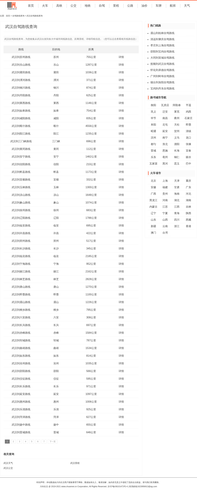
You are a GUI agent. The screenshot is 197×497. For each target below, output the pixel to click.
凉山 (56, 194)
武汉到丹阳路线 (21, 95)
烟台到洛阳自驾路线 (162, 82)
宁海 (56, 263)
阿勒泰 (177, 105)
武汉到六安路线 (21, 317)
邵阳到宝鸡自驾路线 (162, 51)
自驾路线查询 (18, 16)
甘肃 (176, 187)
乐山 (56, 64)
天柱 (176, 124)
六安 (56, 317)
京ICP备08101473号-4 (118, 486)
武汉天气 (8, 463)
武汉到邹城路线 (21, 340)
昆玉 (176, 163)
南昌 (165, 118)
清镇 (188, 131)
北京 (153, 180)
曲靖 (56, 348)
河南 (165, 200)
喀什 (56, 126)
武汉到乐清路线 (21, 409)
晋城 (56, 432)
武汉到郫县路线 (21, 171)
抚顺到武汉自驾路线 (162, 63)
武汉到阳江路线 (21, 133)
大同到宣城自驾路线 (162, 57)
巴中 (188, 163)
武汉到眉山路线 (21, 302)
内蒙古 (153, 206)
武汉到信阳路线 (21, 164)
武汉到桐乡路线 (21, 309)
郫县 (56, 171)
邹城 (56, 340)
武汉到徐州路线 (21, 210)
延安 (56, 394)
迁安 (165, 111)
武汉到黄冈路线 (21, 149)
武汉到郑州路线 (21, 240)
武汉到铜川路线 (21, 87)
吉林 (188, 206)
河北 (188, 193)
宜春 (188, 150)
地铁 (88, 5)
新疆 (153, 226)
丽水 (188, 157)
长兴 (56, 325)
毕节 (153, 118)
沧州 (56, 363)
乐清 (56, 409)
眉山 (56, 302)
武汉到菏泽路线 (21, 417)
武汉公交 (8, 468)
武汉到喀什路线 (21, 126)
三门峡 (56, 141)
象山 (56, 202)
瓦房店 (165, 105)
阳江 (56, 133)
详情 (121, 57)
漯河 (56, 80)
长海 (176, 150)
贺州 (176, 131)
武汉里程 (75, 463)
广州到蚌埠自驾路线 (162, 76)
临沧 (56, 256)
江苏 (165, 206)
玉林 (56, 187)
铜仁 (176, 157)
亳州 (165, 157)
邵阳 (56, 371)
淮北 (165, 144)
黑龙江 (153, 200)
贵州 (165, 193)
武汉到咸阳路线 (21, 118)
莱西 (56, 103)
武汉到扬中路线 (21, 424)
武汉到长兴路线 (21, 325)
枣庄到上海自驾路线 (162, 45)
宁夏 (165, 213)
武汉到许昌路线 (21, 233)
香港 (188, 226)
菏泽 (56, 417)
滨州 (153, 137)
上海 (165, 180)
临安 (56, 225)
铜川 (56, 87)
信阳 (56, 164)
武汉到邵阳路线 (21, 371)
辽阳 (56, 217)
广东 (188, 187)
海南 (176, 193)
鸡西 (188, 111)
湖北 (176, 200)
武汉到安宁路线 (21, 156)
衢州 (176, 118)
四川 (176, 219)
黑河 (165, 163)
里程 (116, 5)
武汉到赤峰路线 (21, 332)
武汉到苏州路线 (21, 57)
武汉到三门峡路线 (21, 141)
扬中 (56, 424)
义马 (176, 137)
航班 (173, 5)
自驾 (102, 5)
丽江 (56, 271)
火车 (45, 5)
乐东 (153, 157)
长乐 (56, 386)
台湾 (165, 232)
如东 (56, 355)
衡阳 (153, 105)
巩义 (153, 111)
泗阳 (176, 144)
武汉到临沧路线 (21, 256)
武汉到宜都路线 (21, 179)
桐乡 (56, 309)
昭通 (153, 131)
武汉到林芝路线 (21, 279)
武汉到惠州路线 (21, 401)
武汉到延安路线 (21, 394)
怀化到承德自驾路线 (162, 70)
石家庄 (188, 118)
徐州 (56, 210)
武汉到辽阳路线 (21, 217)
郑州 (56, 240)
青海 (176, 213)
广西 (153, 193)
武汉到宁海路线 (21, 263)
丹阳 (56, 95)
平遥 (188, 105)
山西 (165, 219)
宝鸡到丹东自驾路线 (162, 88)
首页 (31, 5)
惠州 (56, 401)
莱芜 (176, 111)
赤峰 (56, 332)
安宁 (56, 156)
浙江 (176, 226)
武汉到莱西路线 (21, 103)
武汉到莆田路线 (21, 72)
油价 (144, 5)
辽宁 (153, 213)
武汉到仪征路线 (21, 378)
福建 (165, 187)
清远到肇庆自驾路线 (162, 39)
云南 (165, 226)
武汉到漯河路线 (21, 80)
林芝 (56, 279)
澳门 (153, 232)
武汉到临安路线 (21, 225)
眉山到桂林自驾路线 (162, 33)
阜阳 (153, 124)
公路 (130, 5)
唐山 (56, 286)
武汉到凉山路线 (21, 194)
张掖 (188, 144)
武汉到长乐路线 (21, 386)
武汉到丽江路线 (21, 271)
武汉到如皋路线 (21, 110)
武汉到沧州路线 (21, 363)
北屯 (165, 124)
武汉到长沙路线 (21, 248)
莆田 (56, 72)
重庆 (188, 180)
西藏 (188, 219)
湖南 (188, 200)
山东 (153, 219)
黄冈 (56, 149)
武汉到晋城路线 (21, 432)
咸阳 (56, 118)
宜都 (56, 179)
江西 (176, 206)
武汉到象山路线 (21, 202)
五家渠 (153, 163)
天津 (176, 180)
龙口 (188, 137)
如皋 (56, 110)
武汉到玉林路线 (21, 187)
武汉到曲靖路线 (21, 348)
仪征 (56, 378)
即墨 (56, 294)
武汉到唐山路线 (21, 286)
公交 (73, 5)
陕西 (188, 213)
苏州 (56, 57)
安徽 (153, 187)
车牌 (159, 5)
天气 (187, 5)
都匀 (153, 144)
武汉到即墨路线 (21, 294)
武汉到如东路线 (21, 355)
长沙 (56, 248)
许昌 (56, 233)
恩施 (165, 150)
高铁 (59, 5)
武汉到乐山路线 (21, 64)
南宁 (165, 137)
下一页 (53, 441)
